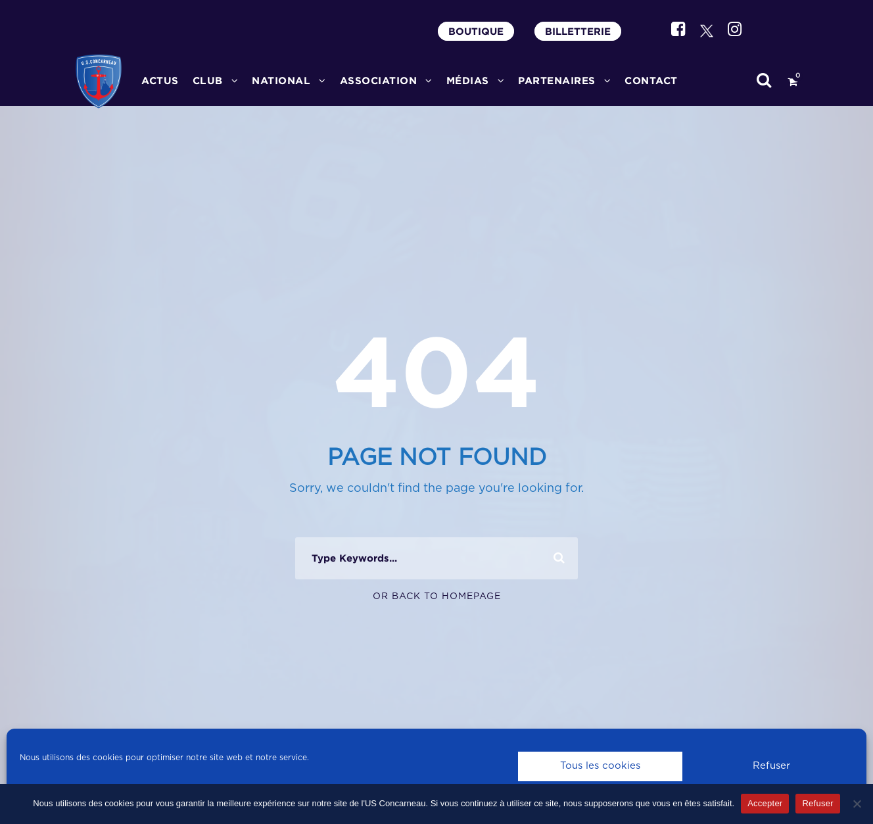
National (281, 80)
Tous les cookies (600, 766)
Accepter (764, 803)
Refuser (771, 766)
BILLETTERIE (578, 31)
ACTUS (160, 80)
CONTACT (651, 80)
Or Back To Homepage (437, 596)
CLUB (208, 80)
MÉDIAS (467, 80)
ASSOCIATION (378, 80)
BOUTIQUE (476, 31)
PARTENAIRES (557, 80)
